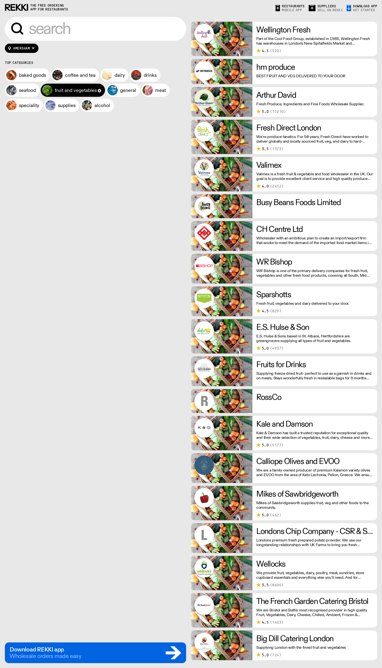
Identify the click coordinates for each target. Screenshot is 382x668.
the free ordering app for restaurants (49, 7)
